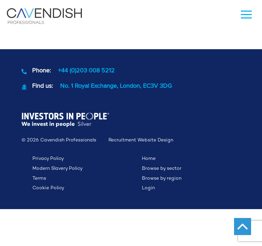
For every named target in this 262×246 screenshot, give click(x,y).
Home (149, 158)
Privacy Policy (48, 158)
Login (148, 187)
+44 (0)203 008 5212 (86, 70)
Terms (39, 178)
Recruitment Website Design (140, 140)
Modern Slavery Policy (57, 168)
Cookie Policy (48, 187)
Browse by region (161, 178)
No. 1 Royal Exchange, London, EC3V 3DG (116, 85)
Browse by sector (161, 168)
